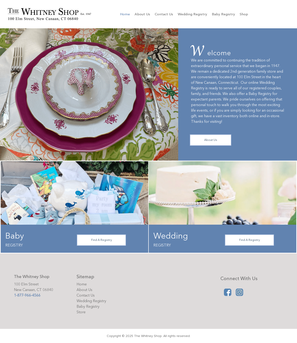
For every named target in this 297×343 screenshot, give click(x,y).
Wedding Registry (192, 14)
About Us (142, 14)
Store (81, 312)
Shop (244, 14)
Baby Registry (223, 14)
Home (125, 14)
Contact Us (164, 14)
